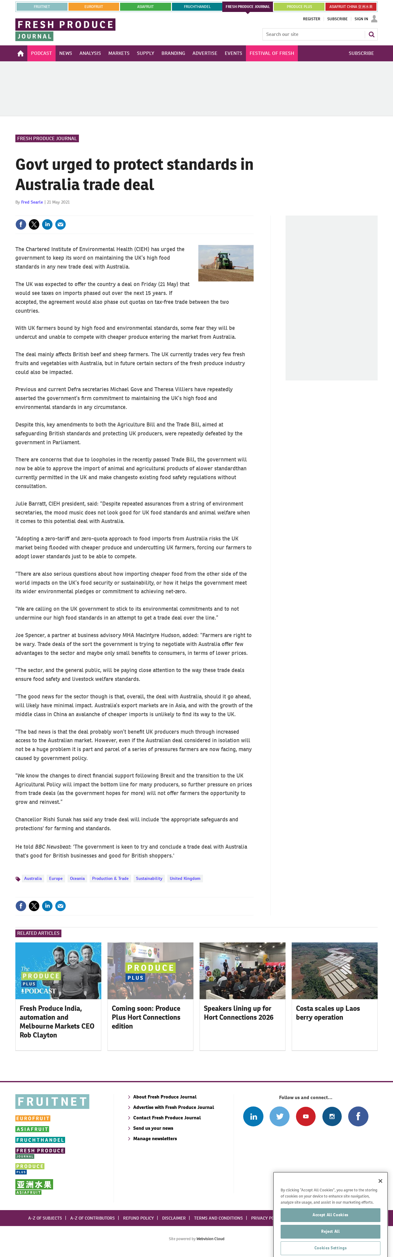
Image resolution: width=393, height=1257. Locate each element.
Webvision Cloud (210, 1238)
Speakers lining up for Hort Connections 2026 (239, 1013)
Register (311, 19)
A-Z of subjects (45, 1218)
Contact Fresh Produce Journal (167, 1117)
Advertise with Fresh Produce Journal (173, 1107)
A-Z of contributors (92, 1218)
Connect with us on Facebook (358, 1116)
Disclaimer (174, 1218)
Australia (33, 878)
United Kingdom (185, 878)
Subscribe (337, 19)
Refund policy (138, 1218)
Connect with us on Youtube (306, 1116)
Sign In (361, 19)
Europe (56, 878)
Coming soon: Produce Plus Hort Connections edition (146, 1017)
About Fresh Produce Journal (164, 1097)
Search (371, 34)
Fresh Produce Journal (47, 138)
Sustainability (149, 878)
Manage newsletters (155, 1138)
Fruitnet (42, 6)
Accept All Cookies (330, 1240)
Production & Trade (110, 878)
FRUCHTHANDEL (197, 6)
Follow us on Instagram (332, 1116)
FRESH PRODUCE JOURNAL (248, 6)
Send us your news (153, 1128)
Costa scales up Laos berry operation (328, 1013)
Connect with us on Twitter (280, 1116)
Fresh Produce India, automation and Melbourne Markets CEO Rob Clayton (57, 1021)
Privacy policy (266, 1218)
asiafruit (145, 6)
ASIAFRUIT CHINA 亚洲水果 (351, 6)
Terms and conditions (218, 1218)
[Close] (380, 1206)
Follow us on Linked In (253, 1116)
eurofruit (93, 6)
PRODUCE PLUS (299, 6)
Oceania (77, 878)
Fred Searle (32, 202)
